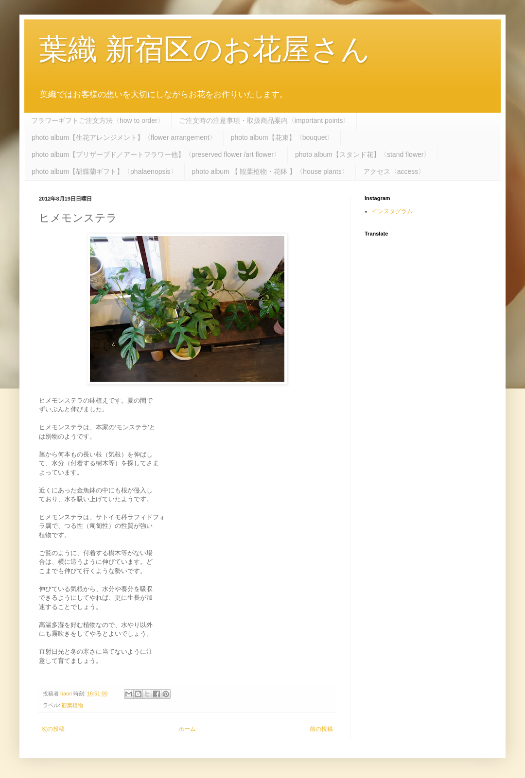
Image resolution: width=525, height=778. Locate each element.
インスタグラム (392, 211)
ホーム (187, 729)
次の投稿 (53, 729)
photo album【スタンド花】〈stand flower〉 (363, 154)
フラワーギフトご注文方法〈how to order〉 (97, 120)
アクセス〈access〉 (394, 171)
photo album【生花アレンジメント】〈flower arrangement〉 (124, 137)
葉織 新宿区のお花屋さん (204, 49)
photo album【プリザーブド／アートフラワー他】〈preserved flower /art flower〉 (156, 154)
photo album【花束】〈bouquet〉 (282, 137)
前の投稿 (321, 729)
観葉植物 (72, 705)
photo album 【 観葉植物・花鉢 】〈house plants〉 (270, 171)
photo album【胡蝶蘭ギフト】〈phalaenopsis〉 (104, 171)
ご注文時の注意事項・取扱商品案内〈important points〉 (264, 120)
